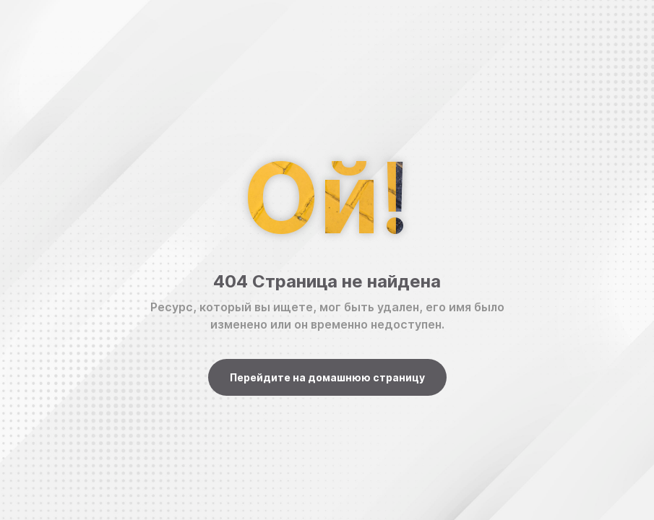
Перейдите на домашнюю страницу (327, 377)
